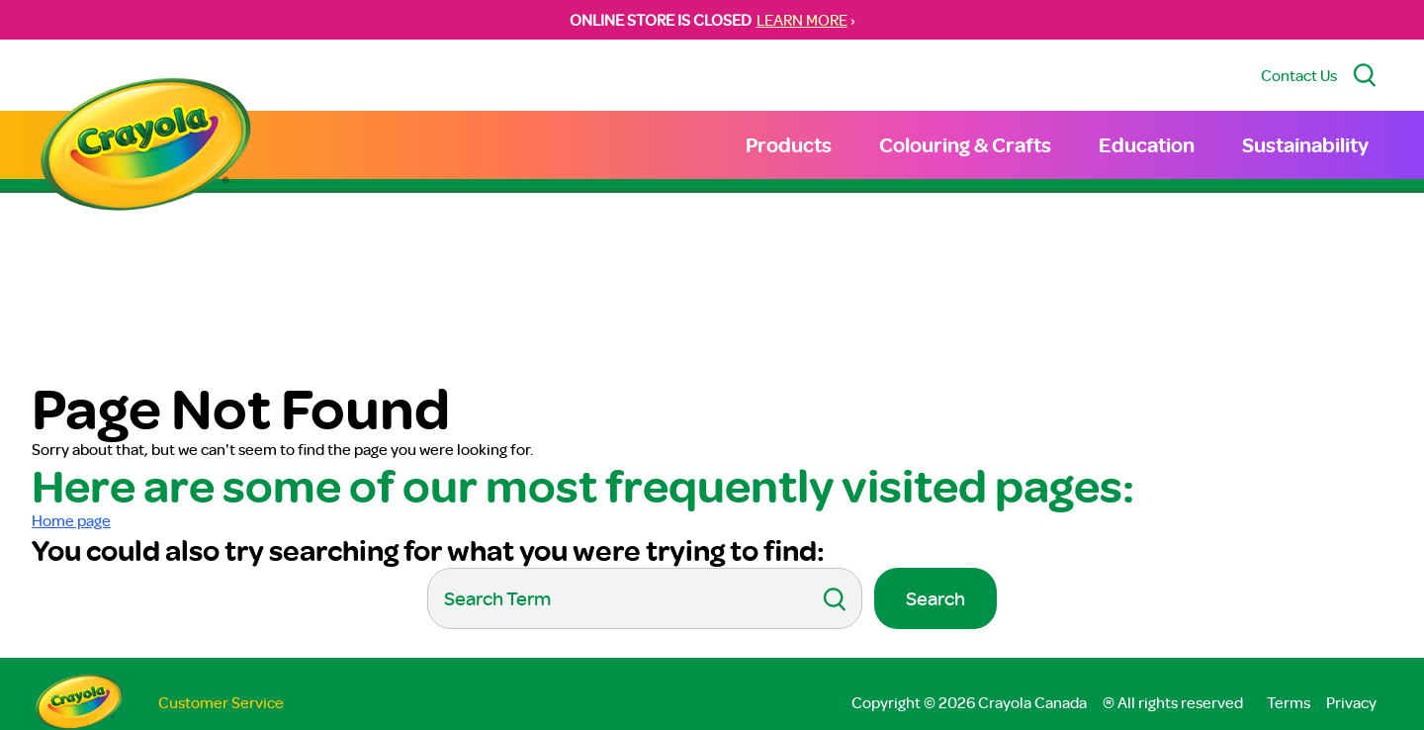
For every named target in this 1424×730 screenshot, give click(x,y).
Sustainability (1305, 144)
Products (789, 144)
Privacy (1351, 702)
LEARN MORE (801, 20)
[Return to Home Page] (145, 147)
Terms (1288, 702)
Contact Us (1299, 75)
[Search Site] (1365, 75)
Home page (71, 520)
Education (1147, 144)
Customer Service (221, 702)
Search (935, 598)
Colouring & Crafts (965, 144)
